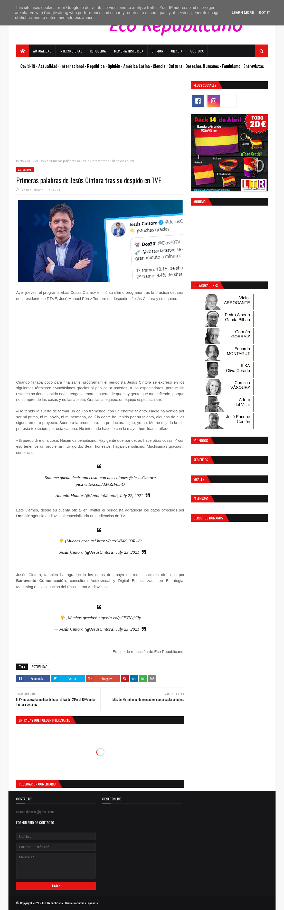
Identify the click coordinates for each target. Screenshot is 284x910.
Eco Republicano (32, 190)
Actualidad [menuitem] (42, 51)
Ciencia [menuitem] (176, 51)
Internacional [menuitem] (71, 51)
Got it (264, 13)
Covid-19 (28, 66)
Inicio (20, 161)
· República (95, 66)
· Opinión (113, 66)
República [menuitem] (98, 51)
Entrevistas (253, 66)
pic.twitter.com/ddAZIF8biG (100, 484)
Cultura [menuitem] (197, 51)
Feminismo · (232, 66)
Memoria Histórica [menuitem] (129, 51)
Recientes (200, 459)
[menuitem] (22, 51)
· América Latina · (137, 66)
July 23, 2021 (127, 552)
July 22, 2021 (131, 495)
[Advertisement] (100, 117)
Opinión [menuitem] (157, 51)
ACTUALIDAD (36, 161)
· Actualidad (47, 66)
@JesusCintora (142, 477)
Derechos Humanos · (203, 66)
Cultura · (176, 66)
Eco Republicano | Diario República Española (70, 903)
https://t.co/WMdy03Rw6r (119, 540)
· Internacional (71, 66)
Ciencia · (160, 66)
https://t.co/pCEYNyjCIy (119, 617)
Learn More (243, 13)
